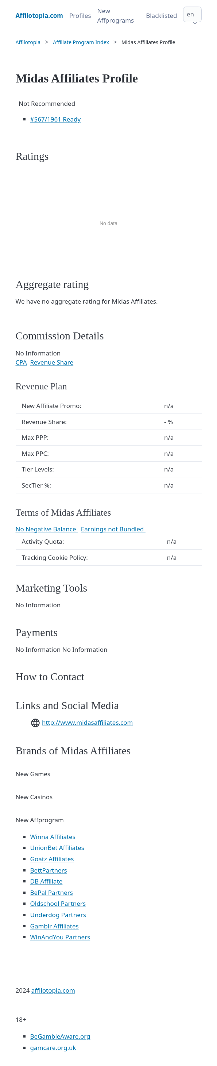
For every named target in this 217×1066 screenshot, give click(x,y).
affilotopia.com (53, 990)
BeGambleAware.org (60, 1036)
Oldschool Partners (58, 903)
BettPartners (48, 870)
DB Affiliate (46, 881)
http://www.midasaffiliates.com (87, 722)
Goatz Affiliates (52, 859)
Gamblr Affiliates (54, 926)
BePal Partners (51, 892)
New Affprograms (115, 15)
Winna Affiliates (52, 836)
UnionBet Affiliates (57, 847)
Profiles (80, 15)
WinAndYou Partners (60, 937)
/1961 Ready (55, 119)
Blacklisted (161, 15)
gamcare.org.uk (53, 1047)
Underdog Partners (58, 915)
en (190, 14)
